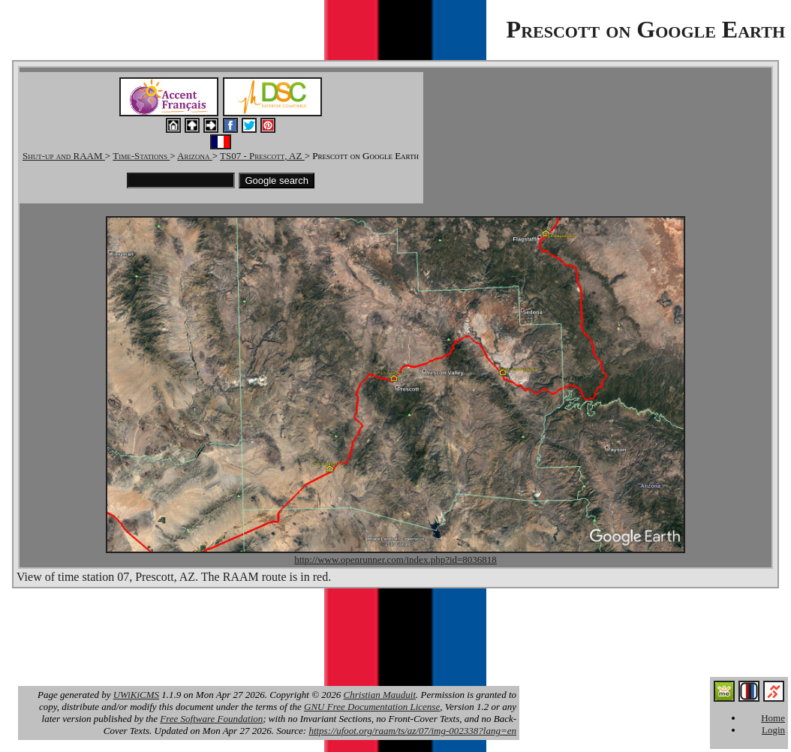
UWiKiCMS (136, 694)
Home (773, 717)
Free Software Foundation (211, 718)
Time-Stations (141, 155)
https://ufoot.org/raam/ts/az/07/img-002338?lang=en (412, 730)
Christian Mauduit (380, 694)
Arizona (194, 155)
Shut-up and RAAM (64, 155)
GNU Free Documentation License (372, 706)
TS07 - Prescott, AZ (262, 155)
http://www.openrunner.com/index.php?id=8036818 (395, 559)
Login (773, 729)
